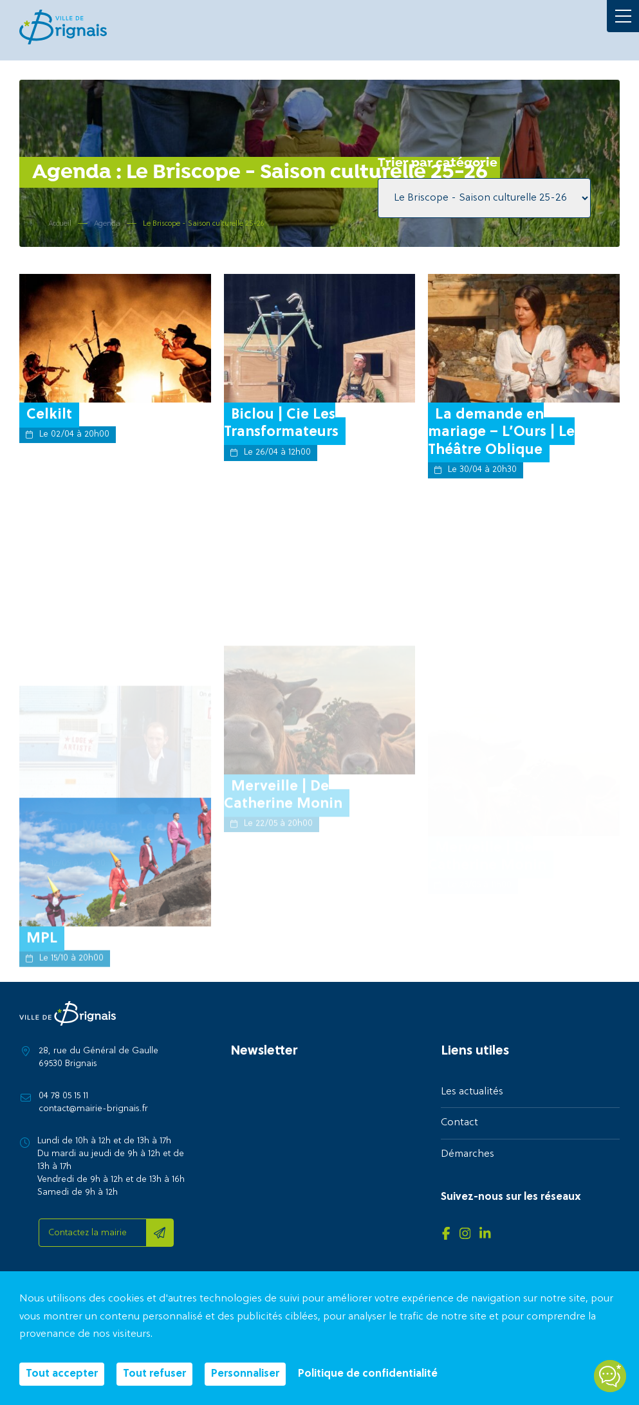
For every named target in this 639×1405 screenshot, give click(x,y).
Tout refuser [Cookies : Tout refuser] (154, 1374)
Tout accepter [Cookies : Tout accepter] (62, 1374)
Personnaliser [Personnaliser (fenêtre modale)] (245, 1374)
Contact (459, 1123)
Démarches (467, 1154)
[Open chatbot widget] (610, 1376)
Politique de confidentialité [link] (368, 1374)
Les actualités (472, 1092)
